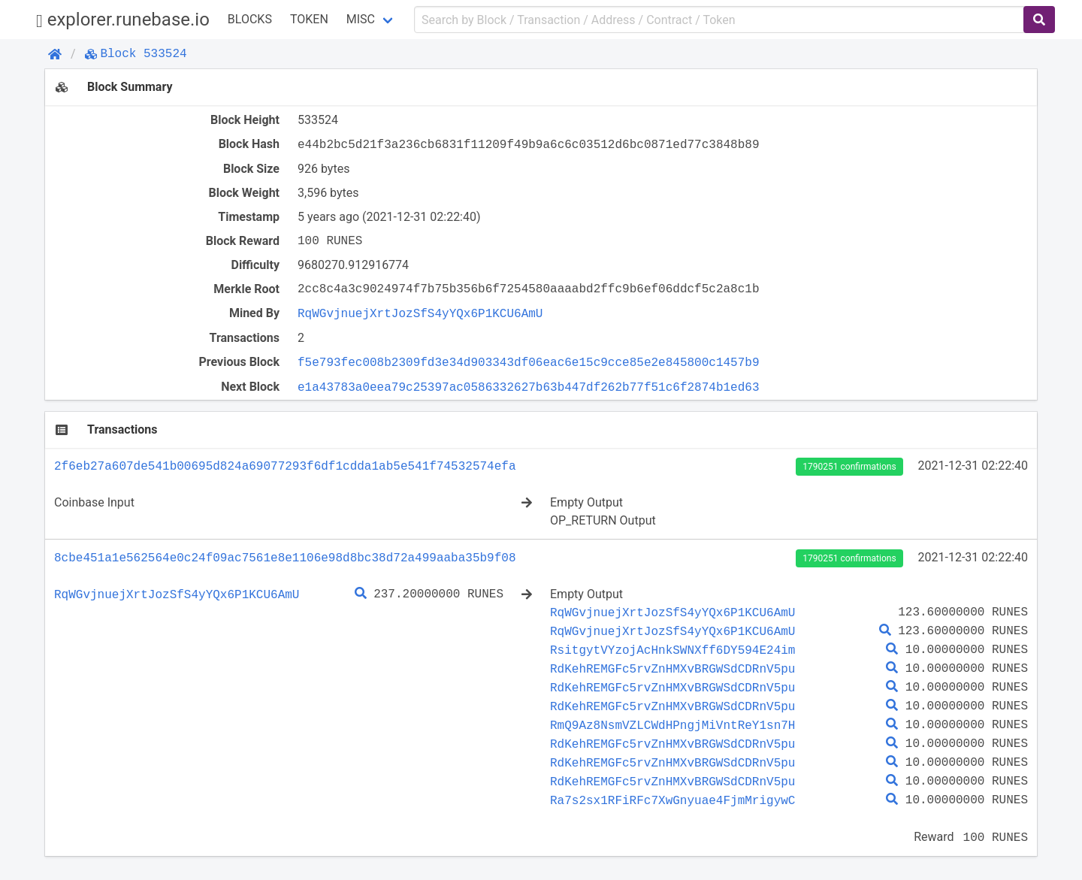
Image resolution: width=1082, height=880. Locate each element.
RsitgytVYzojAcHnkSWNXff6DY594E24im (672, 650)
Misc (360, 19)
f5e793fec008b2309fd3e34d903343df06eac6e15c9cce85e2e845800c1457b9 (528, 362)
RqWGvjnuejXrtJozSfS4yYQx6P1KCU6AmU (420, 313)
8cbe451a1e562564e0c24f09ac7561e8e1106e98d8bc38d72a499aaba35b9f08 (284, 557)
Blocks (250, 19)
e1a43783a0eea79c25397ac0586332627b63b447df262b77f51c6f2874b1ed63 (528, 387)
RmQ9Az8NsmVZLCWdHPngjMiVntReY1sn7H (672, 725)
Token (309, 19)
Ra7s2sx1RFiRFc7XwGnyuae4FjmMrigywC (672, 800)
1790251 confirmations (849, 466)
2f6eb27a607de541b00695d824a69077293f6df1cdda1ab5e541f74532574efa (284, 466)
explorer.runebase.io (123, 20)
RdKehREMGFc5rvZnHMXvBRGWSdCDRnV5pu (672, 669)
